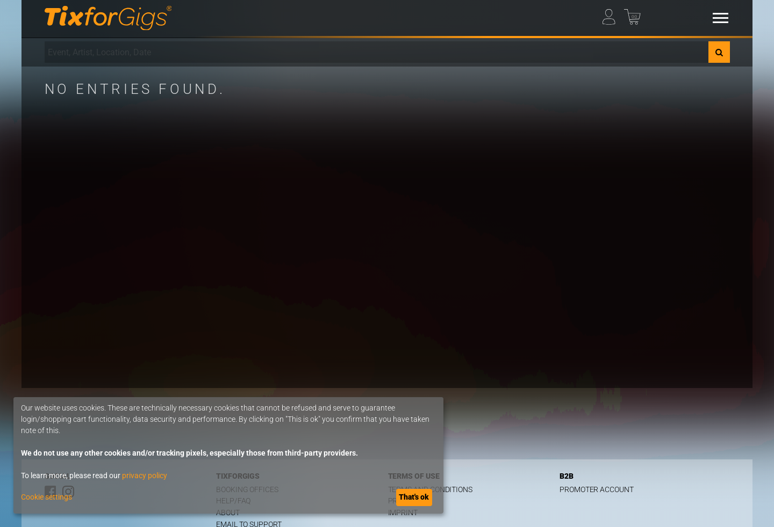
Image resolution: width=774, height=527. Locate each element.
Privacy (403, 501)
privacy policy (144, 475)
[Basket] (634, 14)
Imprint (403, 512)
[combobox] (376, 52)
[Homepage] (108, 18)
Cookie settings (46, 497)
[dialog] (228, 455)
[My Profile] (612, 14)
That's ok (414, 497)
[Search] (719, 52)
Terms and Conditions (430, 489)
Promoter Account (597, 489)
